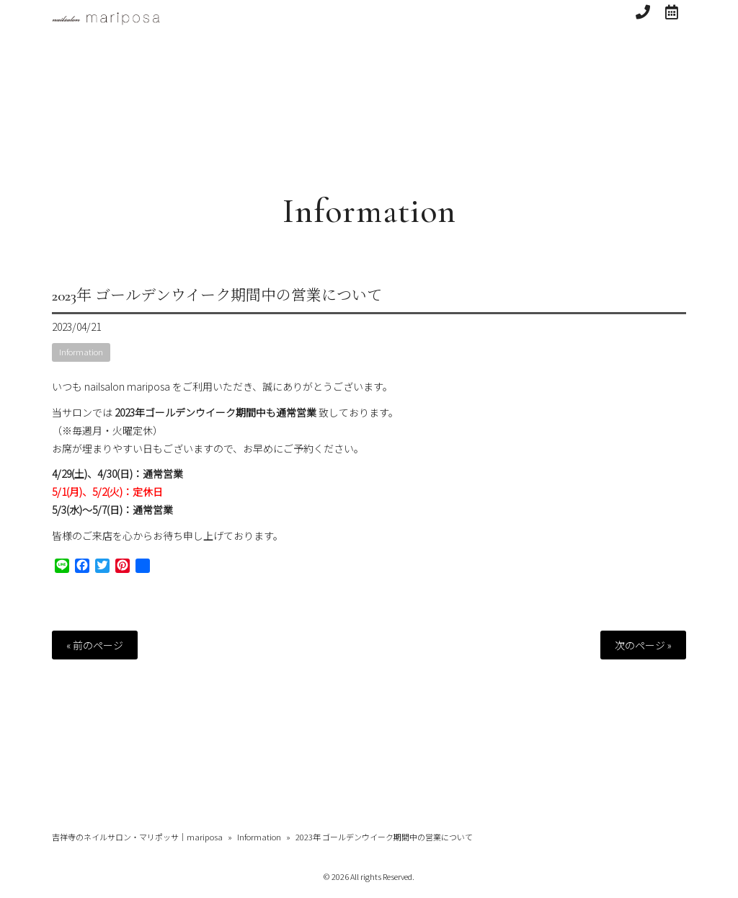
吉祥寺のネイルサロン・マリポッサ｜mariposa (137, 836)
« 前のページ (94, 645)
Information (369, 211)
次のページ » (643, 645)
